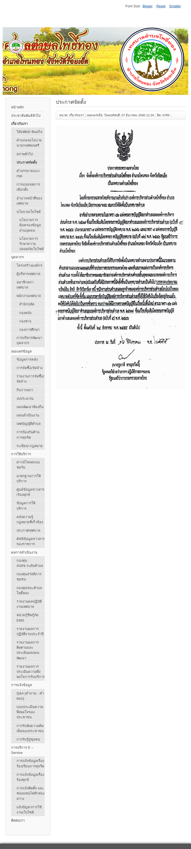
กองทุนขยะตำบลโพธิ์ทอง (29, 590)
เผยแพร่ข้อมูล (21, 351)
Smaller (175, 6)
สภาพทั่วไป (25, 154)
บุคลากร (17, 257)
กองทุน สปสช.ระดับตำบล (30, 563)
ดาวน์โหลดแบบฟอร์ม (28, 464)
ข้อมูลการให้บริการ (26, 505)
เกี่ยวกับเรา (19, 124)
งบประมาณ (25, 398)
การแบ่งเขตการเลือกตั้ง (28, 187)
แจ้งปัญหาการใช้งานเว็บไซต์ (29, 809)
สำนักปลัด (26, 304)
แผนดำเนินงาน (28, 415)
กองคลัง (25, 313)
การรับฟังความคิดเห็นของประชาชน (30, 728)
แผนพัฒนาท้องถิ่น (30, 407)
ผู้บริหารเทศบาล (28, 274)
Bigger (148, 6)
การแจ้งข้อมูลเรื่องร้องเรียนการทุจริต (30, 763)
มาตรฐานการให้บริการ (29, 478)
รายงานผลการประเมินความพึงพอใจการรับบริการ (31, 671)
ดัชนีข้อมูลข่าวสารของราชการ (31, 541)
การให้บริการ (21, 454)
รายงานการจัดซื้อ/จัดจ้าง (30, 378)
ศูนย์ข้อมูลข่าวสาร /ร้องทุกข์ (30, 492)
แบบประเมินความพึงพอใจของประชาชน (30, 712)
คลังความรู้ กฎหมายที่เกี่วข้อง (30, 519)
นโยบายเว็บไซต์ (29, 212)
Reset (160, 6)
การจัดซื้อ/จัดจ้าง (30, 368)
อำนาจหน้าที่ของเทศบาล (29, 200)
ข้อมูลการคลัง (27, 359)
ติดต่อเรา (18, 820)
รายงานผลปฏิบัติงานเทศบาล (29, 604)
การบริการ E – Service (22, 750)
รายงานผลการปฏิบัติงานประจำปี (30, 631)
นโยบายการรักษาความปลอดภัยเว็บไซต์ (31, 244)
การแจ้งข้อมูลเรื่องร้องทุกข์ (30, 777)
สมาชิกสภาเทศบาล (25, 284)
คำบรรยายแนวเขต (28, 173)
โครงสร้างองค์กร (29, 265)
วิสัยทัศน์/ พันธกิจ (30, 132)
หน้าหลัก (17, 107)
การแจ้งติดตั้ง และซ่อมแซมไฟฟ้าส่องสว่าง (30, 793)
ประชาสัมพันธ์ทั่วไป (25, 116)
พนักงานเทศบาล (29, 296)
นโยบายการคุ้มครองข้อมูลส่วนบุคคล (30, 225)
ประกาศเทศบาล (28, 530)
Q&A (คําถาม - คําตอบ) (30, 695)
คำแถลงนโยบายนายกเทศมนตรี (29, 142)
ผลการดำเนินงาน (24, 552)
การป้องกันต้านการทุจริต (28, 434)
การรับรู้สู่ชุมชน (28, 739)
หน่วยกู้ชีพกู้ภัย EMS (27, 617)
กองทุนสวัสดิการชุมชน (29, 576)
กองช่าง (25, 321)
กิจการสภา (25, 390)
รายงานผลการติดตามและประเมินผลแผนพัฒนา (28, 650)
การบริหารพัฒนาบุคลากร (29, 340)
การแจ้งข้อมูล (21, 685)
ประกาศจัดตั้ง (27, 162)
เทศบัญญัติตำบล (29, 424)
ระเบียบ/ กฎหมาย (30, 446)
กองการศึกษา (29, 330)
